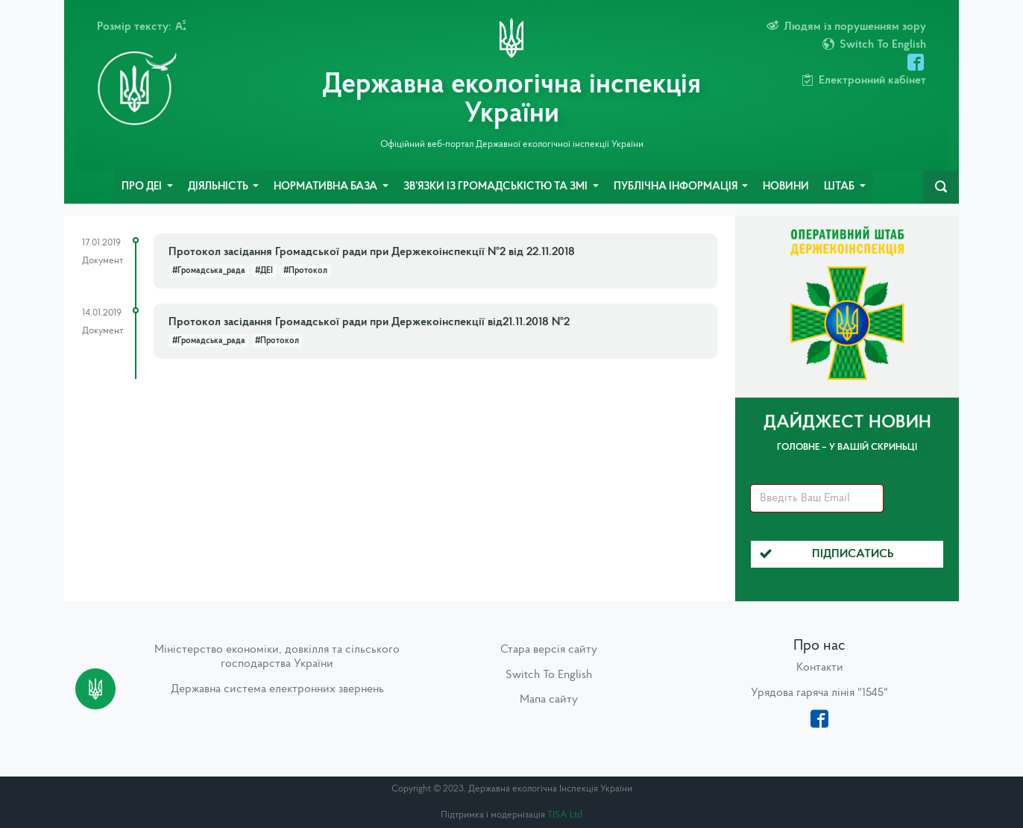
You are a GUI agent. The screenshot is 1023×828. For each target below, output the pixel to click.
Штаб (840, 186)
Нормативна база (327, 186)
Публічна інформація (677, 186)
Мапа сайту (549, 700)
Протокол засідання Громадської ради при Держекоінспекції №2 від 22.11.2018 (372, 252)
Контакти (819, 668)
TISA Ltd (564, 815)
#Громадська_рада (208, 270)
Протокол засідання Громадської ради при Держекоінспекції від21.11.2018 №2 (369, 322)
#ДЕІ (264, 270)
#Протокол (305, 270)
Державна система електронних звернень (277, 689)
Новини (786, 186)
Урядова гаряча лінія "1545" (819, 693)
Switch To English (549, 675)
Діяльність (219, 186)
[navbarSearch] (941, 187)
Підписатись (827, 554)
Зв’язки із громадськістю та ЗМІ (496, 186)
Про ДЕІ (143, 186)
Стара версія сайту (548, 650)
